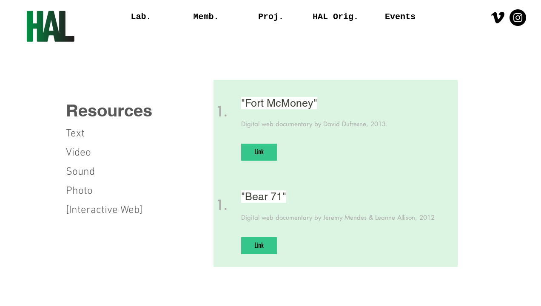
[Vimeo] (498, 17)
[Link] (259, 152)
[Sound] (96, 172)
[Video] (84, 153)
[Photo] (96, 191)
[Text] (84, 133)
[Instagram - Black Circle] (518, 17)
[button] (122, 110)
